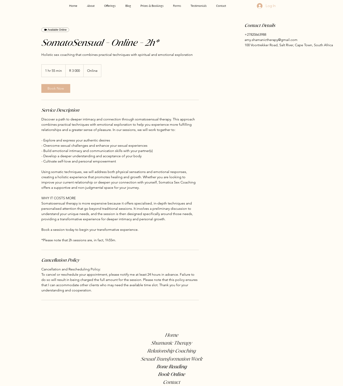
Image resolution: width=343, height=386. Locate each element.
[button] (110, 4)
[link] (55, 88)
